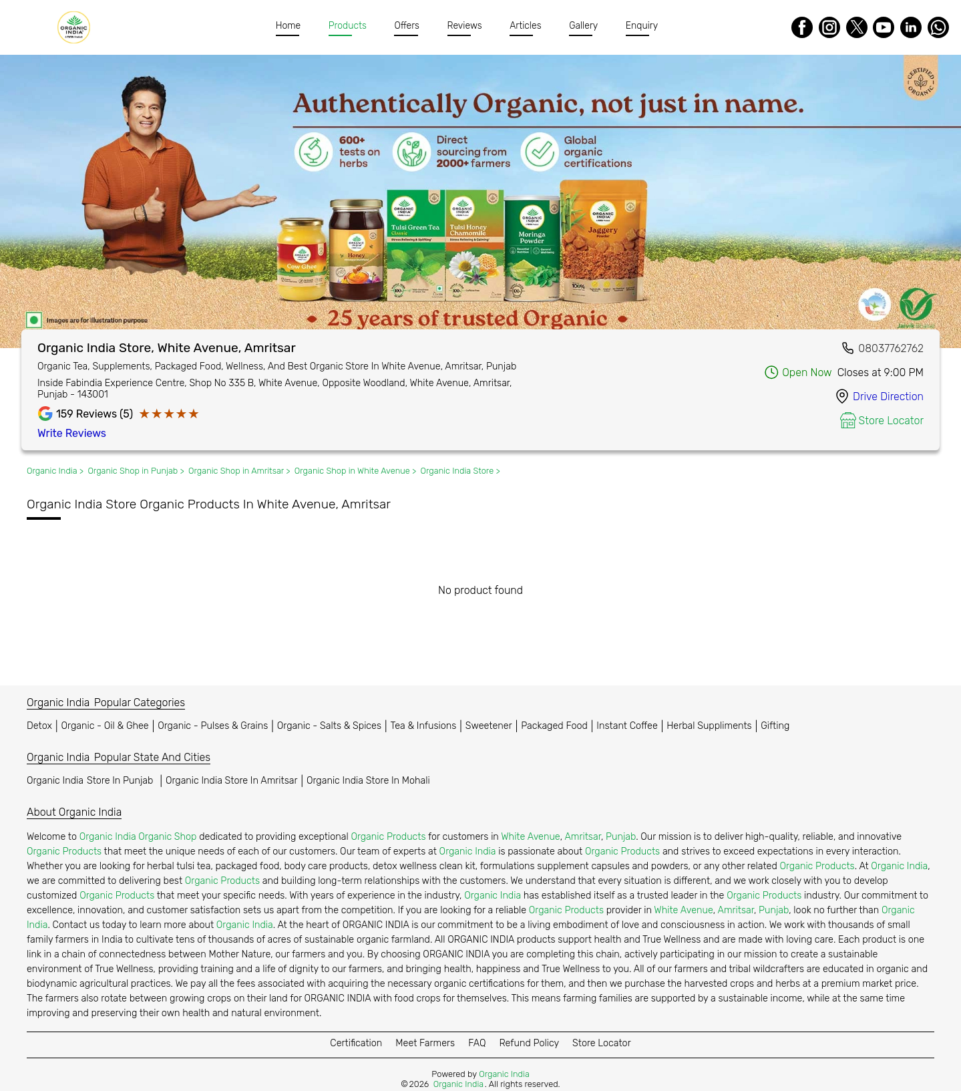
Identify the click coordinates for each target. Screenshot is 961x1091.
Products (348, 25)
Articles (526, 25)
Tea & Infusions (424, 726)
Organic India (91, 780)
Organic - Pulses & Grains (213, 726)
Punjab (621, 836)
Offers (407, 25)
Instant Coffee (626, 726)
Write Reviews (71, 433)
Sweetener (488, 726)
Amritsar (582, 836)
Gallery (584, 25)
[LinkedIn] (911, 27)
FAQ (477, 1043)
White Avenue (530, 836)
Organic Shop (167, 836)
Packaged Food (554, 726)
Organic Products (388, 836)
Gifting (775, 726)
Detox (39, 726)
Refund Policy (529, 1043)
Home (288, 25)
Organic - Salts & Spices (329, 726)
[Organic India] (77, 27)
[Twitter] (857, 27)
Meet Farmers (425, 1043)
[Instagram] (829, 27)
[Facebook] (802, 27)
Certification (356, 1043)
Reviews (464, 25)
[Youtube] (884, 27)
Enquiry (642, 25)
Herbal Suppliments (708, 726)
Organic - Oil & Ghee (105, 726)
